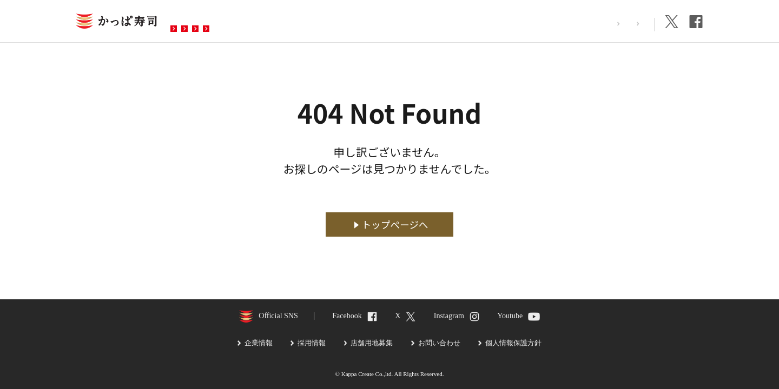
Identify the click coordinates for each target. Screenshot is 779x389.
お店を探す (201, 22)
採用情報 (583, 23)
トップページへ (395, 224)
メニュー (261, 22)
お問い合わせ (389, 22)
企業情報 (630, 23)
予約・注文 (320, 22)
